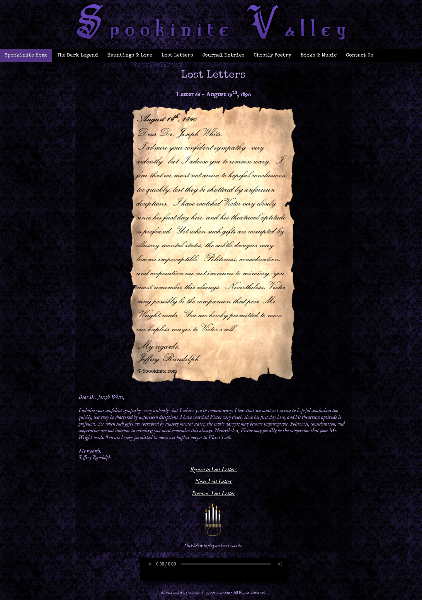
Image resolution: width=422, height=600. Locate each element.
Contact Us (359, 55)
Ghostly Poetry (272, 55)
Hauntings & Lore (129, 55)
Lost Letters (177, 55)
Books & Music (319, 55)
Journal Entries (223, 55)
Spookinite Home (26, 55)
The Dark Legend (77, 55)
